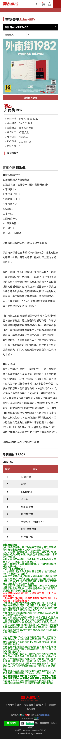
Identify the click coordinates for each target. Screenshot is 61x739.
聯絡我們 (28, 704)
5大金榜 (52, 704)
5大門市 (10, 704)
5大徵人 (39, 704)
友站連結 (31, 708)
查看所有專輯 (30, 97)
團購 (19, 704)
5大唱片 (11, 4)
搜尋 (38, 4)
